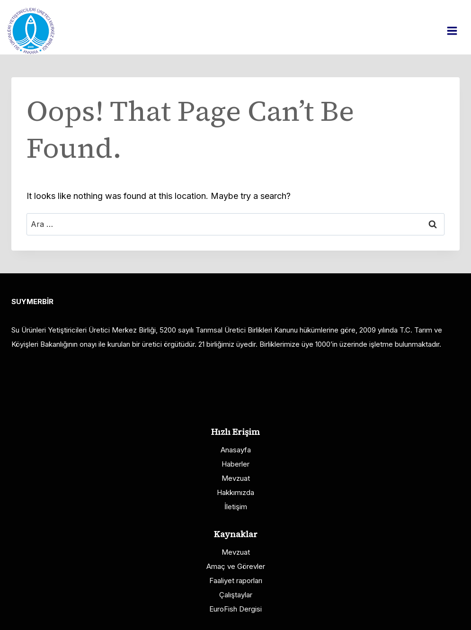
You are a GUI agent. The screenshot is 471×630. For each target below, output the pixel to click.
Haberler (235, 463)
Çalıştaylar (235, 594)
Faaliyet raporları (235, 580)
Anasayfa (236, 449)
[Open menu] (457, 30)
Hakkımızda (235, 492)
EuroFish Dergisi (235, 608)
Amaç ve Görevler (235, 566)
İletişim (235, 506)
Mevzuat (236, 478)
